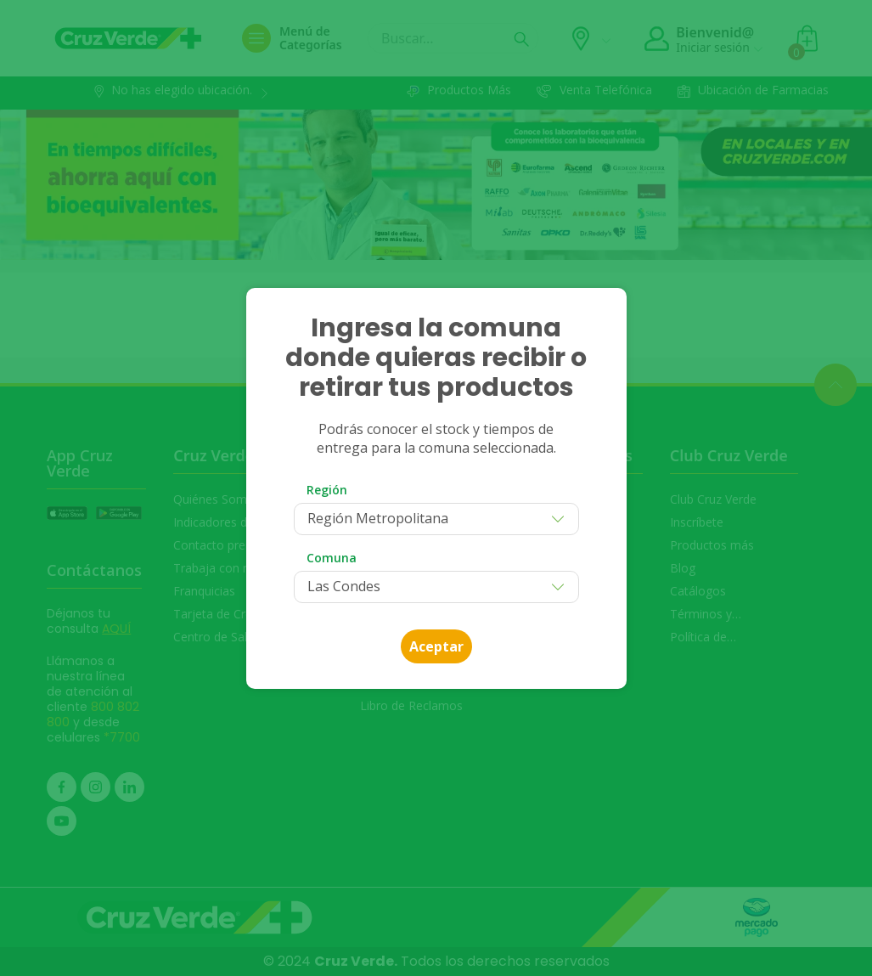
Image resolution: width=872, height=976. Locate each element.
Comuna (332, 558)
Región (327, 490)
